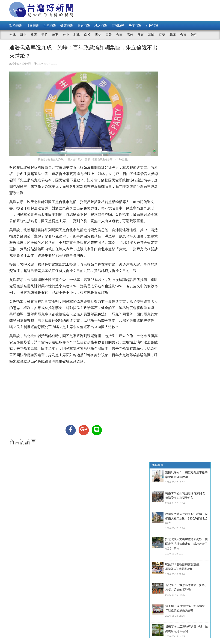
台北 (12, 35)
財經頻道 (152, 25)
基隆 (151, 35)
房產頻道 (135, 25)
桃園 (34, 35)
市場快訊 (118, 25)
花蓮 (173, 35)
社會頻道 (32, 25)
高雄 (130, 35)
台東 (183, 35)
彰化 (76, 35)
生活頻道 (49, 25)
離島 (194, 35)
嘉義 (108, 35)
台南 (119, 35)
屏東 (140, 35)
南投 (87, 35)
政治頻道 (15, 25)
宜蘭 (162, 35)
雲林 (98, 35)
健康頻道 (66, 25)
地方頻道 (100, 25)
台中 (66, 35)
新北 (23, 35)
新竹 (44, 35)
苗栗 (55, 35)
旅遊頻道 (84, 25)
